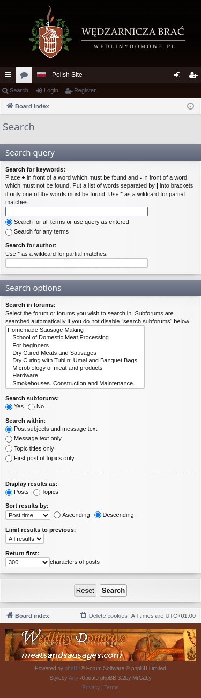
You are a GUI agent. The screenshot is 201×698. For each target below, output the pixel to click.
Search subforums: (32, 398)
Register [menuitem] (195, 77)
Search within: (25, 420)
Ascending (72, 514)
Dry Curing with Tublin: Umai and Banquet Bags (75, 360)
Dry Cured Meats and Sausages (75, 353)
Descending (114, 514)
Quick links (10, 77)
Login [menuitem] (179, 77)
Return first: (22, 553)
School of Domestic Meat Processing (75, 338)
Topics (45, 491)
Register (85, 90)
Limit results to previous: (40, 529)
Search (19, 90)
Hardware (75, 375)
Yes (14, 406)
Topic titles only (29, 448)
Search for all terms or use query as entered (67, 222)
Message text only (33, 438)
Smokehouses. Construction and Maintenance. (75, 383)
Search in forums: (30, 304)
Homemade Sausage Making (75, 330)
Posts (17, 491)
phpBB (73, 668)
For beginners (75, 346)
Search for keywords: (35, 169)
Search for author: (30, 245)
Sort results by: (27, 505)
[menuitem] (103, 616)
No (36, 406)
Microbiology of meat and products (75, 368)
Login (51, 90)
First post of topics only (40, 458)
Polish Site (67, 75)
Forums (26, 77)
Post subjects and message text (51, 428)
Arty (73, 678)
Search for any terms (37, 231)
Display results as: (31, 483)
